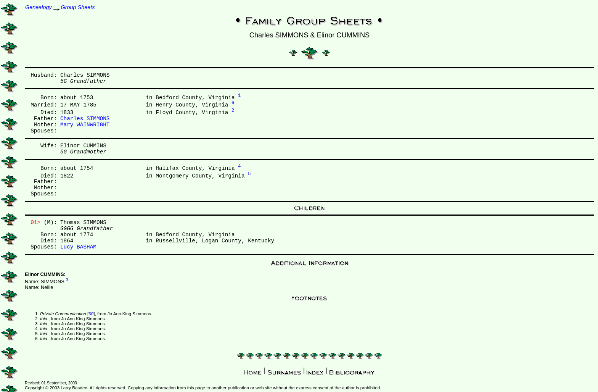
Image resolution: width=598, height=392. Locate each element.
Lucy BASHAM (78, 247)
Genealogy (38, 7)
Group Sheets (78, 7)
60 (90, 313)
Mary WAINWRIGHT (85, 125)
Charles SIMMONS (85, 119)
